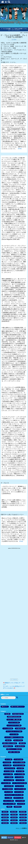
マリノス (7, 792)
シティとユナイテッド (13, 725)
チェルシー (7, 774)
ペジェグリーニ (19, 789)
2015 (12, 817)
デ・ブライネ (14, 679)
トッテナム (18, 777)
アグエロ (6, 762)
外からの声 (17, 740)
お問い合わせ (14, 839)
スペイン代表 (8, 771)
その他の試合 (19, 728)
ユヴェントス (7, 800)
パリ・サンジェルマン (18, 783)
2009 (12, 823)
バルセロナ (7, 786)
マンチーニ (18, 792)
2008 (21, 823)
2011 (21, 820)
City (6, 713)
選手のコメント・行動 (12, 749)
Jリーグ (8, 759)
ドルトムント (8, 780)
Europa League (16, 713)
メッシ (7, 797)
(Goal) (20, 148)
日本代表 (17, 806)
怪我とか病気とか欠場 (8, 743)
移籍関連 (6, 746)
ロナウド (20, 803)
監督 (21, 743)
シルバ (19, 768)
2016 (3, 817)
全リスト (5, 706)
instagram (18, 837)
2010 (3, 823)
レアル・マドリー (8, 803)
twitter (4, 837)
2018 (12, 814)
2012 (12, 820)
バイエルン (4, 783)
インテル (6, 765)
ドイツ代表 (8, 777)
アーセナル (17, 759)
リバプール (19, 800)
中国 (9, 806)
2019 (3, 814)
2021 (12, 811)
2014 (21, 817)
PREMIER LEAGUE (12, 716)
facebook (10, 837)
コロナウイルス (8, 768)
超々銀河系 (14, 39)
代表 (7, 740)
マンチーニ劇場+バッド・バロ (13, 737)
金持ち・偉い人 (13, 752)
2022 (4, 811)
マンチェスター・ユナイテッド (13, 794)
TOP (24, 837)
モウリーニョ (17, 797)
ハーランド (13, 734)
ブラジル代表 (6, 789)
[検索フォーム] (8, 697)
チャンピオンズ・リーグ (12, 731)
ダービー (19, 771)
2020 (21, 811)
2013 (3, 820)
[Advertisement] (14, 615)
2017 (21, 814)
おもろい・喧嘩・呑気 (13, 719)
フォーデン (18, 786)
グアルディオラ (13, 722)
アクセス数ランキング (18, 706)
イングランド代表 (18, 762)
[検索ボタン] (17, 698)
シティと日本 (7, 728)
